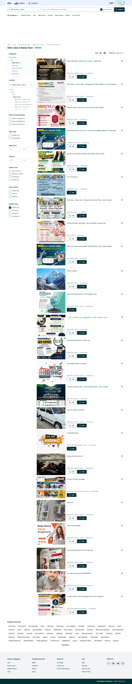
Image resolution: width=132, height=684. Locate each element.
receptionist (109, 633)
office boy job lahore (87, 633)
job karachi (21, 633)
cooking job (59, 633)
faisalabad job (66, 640)
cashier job (11, 633)
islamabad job (102, 626)
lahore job (111, 626)
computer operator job (15, 640)
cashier (119, 626)
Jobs (14, 44)
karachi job (50, 626)
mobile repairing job (41, 640)
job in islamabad (33, 626)
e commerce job (54, 640)
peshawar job (94, 637)
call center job (91, 626)
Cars (34, 15)
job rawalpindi (98, 640)
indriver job (11, 637)
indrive (42, 626)
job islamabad (62, 637)
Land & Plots (76, 15)
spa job (75, 640)
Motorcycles (42, 15)
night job (45, 637)
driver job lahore (79, 629)
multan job (11, 629)
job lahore (118, 633)
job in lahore (12, 626)
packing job (50, 633)
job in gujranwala (82, 637)
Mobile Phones (26, 15)
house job (29, 633)
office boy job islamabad (102, 629)
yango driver (68, 633)
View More (66, 645)
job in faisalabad (37, 629)
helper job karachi (28, 640)
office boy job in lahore (24, 637)
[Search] (119, 9)
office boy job (60, 626)
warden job (72, 637)
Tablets (67, 15)
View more (16, 74)
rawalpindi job (57, 629)
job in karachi (22, 626)
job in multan (99, 633)
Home (9, 44)
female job (90, 629)
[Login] (111, 3)
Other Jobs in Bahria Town (54, 44)
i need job (115, 640)
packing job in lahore (85, 640)
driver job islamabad (117, 629)
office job (107, 640)
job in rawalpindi (71, 626)
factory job (48, 629)
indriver (19, 629)
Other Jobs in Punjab (24, 44)
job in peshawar (39, 633)
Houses (50, 15)
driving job (81, 626)
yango (77, 633)
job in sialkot (36, 637)
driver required (68, 629)
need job (53, 637)
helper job (27, 629)
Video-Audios (59, 15)
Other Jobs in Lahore (38, 44)
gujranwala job (105, 637)
